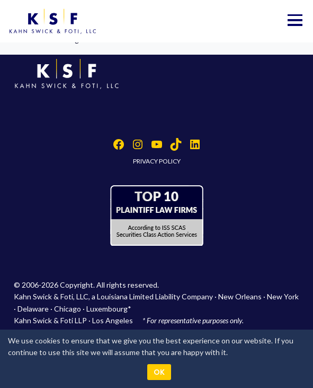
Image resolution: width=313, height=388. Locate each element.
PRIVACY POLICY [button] (157, 161)
